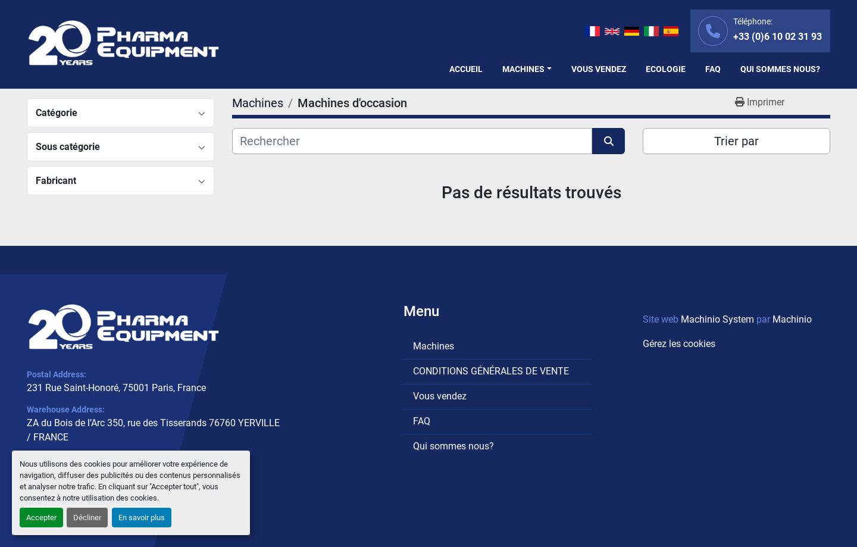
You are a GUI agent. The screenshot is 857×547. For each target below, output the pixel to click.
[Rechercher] (412, 141)
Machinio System (717, 319)
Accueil (466, 69)
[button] (527, 69)
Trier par (736, 141)
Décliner (87, 517)
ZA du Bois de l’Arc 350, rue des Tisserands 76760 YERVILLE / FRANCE (153, 430)
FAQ (713, 69)
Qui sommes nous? (780, 69)
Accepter (41, 517)
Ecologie (666, 69)
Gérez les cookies (679, 343)
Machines (523, 69)
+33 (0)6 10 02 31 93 (777, 36)
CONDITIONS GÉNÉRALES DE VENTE (491, 371)
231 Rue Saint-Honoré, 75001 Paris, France (116, 387)
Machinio (792, 319)
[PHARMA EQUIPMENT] (123, 327)
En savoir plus (141, 517)
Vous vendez (598, 69)
